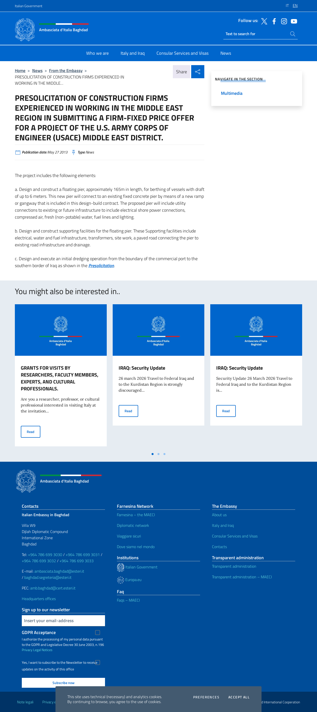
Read (33, 431)
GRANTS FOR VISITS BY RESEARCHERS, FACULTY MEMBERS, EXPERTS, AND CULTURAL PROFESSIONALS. (59, 378)
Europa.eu (129, 580)
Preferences (206, 697)
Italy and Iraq (223, 525)
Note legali (25, 702)
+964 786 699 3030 (45, 555)
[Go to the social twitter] (263, 21)
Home (20, 70)
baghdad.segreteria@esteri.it (48, 577)
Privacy (27, 649)
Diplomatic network (133, 525)
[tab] (153, 454)
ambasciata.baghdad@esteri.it (59, 571)
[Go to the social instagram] (283, 21)
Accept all (239, 697)
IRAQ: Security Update (142, 368)
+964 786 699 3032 (39, 561)
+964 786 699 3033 (76, 561)
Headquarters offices (39, 599)
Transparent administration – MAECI (242, 577)
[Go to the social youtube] (293, 21)
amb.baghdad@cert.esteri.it (53, 588)
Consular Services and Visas (235, 536)
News (37, 70)
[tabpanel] (61, 376)
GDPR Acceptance (39, 632)
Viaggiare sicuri (129, 536)
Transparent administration (234, 566)
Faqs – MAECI (128, 600)
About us (219, 515)
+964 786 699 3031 (83, 555)
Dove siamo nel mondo (136, 547)
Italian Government (28, 5)
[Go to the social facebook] (273, 21)
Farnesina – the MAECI (136, 515)
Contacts (219, 547)
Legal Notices (43, 649)
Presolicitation (101, 265)
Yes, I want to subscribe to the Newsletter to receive (59, 662)
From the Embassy (65, 70)
